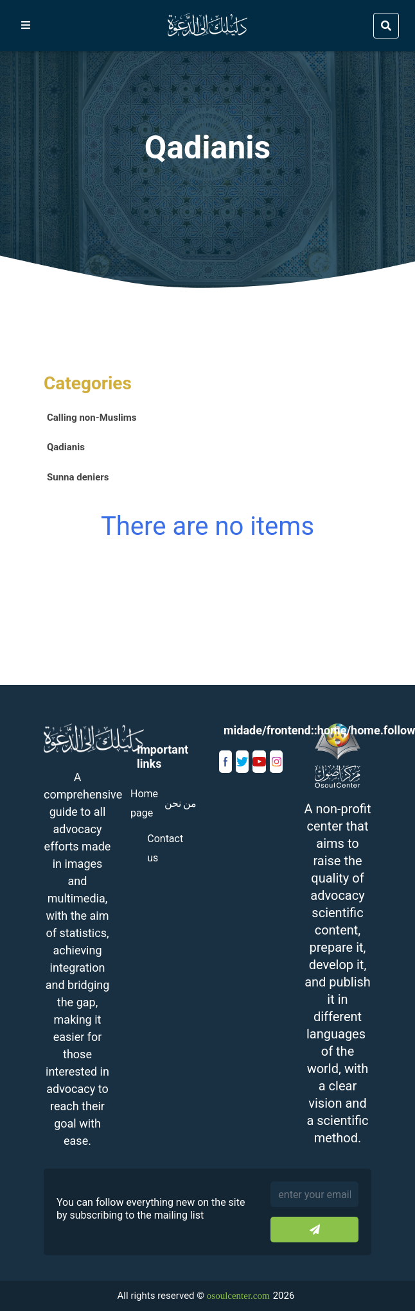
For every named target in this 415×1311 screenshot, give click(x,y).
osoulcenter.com (238, 1295)
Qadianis (66, 447)
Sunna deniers (78, 477)
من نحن (180, 803)
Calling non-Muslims (92, 417)
